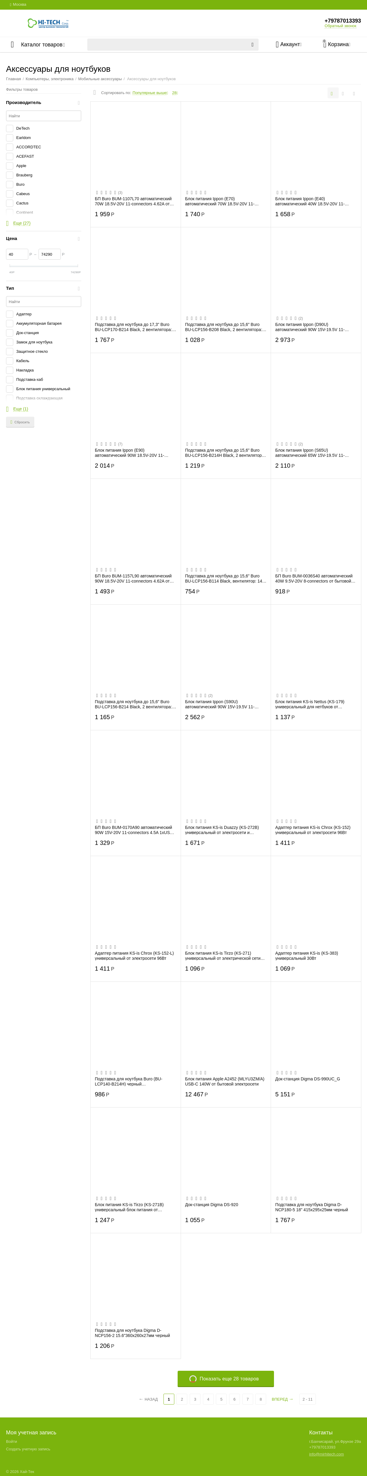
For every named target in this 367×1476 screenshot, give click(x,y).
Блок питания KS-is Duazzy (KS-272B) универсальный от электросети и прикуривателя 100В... (222, 830)
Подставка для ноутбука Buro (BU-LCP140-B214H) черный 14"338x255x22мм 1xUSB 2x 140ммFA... (134, 1081)
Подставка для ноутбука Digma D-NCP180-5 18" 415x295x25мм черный (311, 1207)
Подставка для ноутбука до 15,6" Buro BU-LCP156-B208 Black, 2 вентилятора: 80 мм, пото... (223, 327)
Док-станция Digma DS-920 (211, 1204)
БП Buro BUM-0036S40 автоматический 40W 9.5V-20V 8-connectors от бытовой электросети (314, 578)
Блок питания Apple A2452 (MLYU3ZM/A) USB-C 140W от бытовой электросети (225, 1081)
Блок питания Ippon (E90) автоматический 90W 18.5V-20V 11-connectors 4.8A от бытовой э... (129, 452)
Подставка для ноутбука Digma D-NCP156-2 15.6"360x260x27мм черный (132, 1333)
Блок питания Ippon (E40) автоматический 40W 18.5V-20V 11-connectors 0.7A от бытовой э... (309, 201)
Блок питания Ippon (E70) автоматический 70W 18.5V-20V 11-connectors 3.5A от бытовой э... (219, 201)
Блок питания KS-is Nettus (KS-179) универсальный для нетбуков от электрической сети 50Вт (309, 704)
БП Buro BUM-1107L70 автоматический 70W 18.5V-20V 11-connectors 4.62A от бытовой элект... (133, 201)
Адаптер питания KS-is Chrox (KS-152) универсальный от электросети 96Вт (312, 830)
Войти (11, 1441)
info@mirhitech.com (326, 1454)
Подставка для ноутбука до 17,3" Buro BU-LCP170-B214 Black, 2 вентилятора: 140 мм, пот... (133, 327)
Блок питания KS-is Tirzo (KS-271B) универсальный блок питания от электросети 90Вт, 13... (129, 1207)
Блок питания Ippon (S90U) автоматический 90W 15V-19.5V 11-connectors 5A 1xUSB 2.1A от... (219, 704)
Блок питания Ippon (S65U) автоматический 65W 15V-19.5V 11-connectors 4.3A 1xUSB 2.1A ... (309, 452)
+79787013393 (343, 21)
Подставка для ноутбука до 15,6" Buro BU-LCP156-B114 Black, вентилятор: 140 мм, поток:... (225, 578)
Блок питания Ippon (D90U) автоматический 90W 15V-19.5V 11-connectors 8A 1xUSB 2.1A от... (309, 327)
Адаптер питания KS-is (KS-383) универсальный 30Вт (306, 955)
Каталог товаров (41, 44)
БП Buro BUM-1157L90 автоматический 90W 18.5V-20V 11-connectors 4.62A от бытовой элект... (133, 578)
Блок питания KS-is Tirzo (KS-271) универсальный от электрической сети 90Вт (223, 955)
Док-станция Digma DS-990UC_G (307, 1078)
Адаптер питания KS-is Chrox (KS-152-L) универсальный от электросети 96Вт (134, 955)
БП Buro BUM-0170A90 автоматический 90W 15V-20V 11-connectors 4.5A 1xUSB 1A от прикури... (134, 830)
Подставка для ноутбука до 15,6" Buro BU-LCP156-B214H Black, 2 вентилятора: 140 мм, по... (225, 452)
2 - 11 (308, 1399)
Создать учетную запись (28, 1449)
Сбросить (20, 422)
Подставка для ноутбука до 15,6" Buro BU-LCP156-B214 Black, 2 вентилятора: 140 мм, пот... (133, 704)
